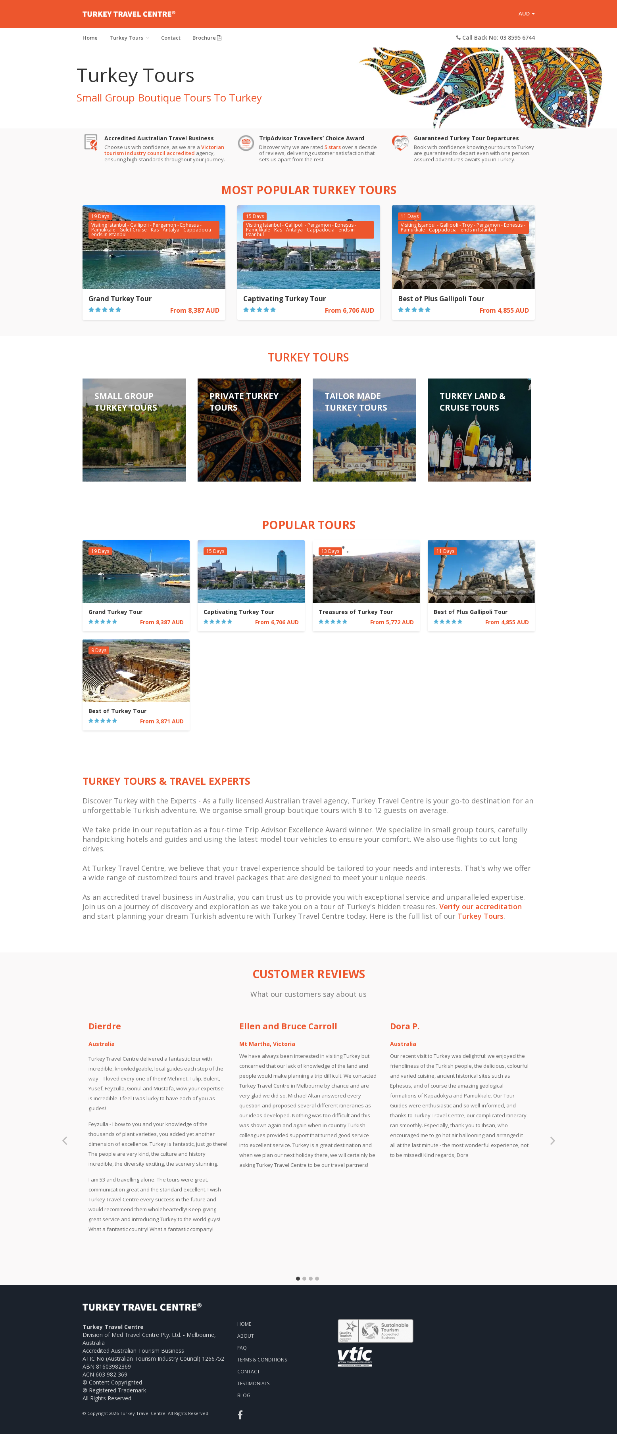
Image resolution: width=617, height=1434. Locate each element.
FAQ (242, 1347)
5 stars (333, 147)
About (245, 1336)
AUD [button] (527, 13)
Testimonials (253, 1383)
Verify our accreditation (480, 906)
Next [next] (553, 1144)
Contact (171, 37)
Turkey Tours (129, 37)
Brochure (206, 37)
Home (90, 37)
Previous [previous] (65, 1144)
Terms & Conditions (262, 1359)
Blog (243, 1395)
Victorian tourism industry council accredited (164, 150)
